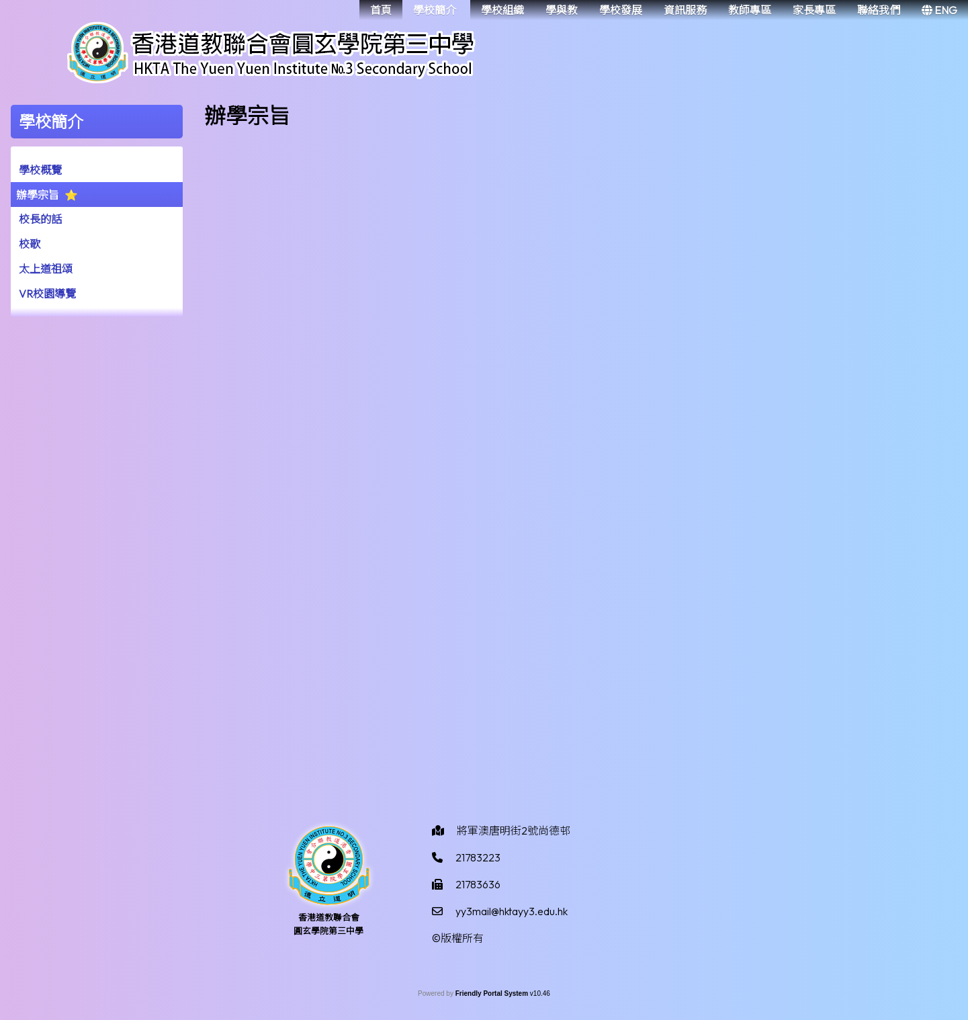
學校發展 (620, 10)
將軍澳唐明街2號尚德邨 (513, 830)
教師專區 (749, 10)
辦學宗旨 (37, 195)
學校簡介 (434, 10)
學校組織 (502, 10)
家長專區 (814, 10)
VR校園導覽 (47, 293)
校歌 (29, 244)
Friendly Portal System (492, 993)
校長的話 (40, 219)
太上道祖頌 (46, 268)
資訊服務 (685, 10)
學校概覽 (40, 170)
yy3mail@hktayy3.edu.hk (511, 911)
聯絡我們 (878, 10)
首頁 (381, 10)
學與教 (561, 10)
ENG (939, 10)
